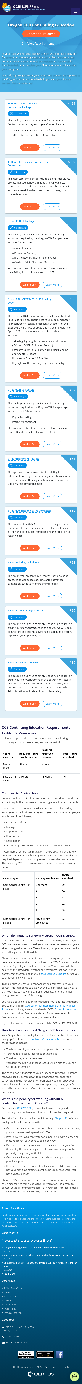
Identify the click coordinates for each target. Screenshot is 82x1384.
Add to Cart (29, 147)
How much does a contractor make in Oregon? (28, 1240)
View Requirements (41, 43)
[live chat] (74, 1376)
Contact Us (9, 1292)
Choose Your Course (41, 34)
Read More (9, 1273)
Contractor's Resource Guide (47, 1039)
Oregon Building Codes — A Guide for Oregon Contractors (34, 1247)
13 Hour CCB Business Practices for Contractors (28, 163)
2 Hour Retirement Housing (23, 458)
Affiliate (7, 1300)
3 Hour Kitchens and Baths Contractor (29, 510)
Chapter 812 (62, 1118)
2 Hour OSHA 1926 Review (23, 662)
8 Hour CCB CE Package (21, 221)
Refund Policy (10, 1304)
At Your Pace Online (13, 1288)
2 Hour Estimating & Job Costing (26, 610)
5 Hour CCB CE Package (21, 389)
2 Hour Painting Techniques (23, 562)
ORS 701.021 (24, 1108)
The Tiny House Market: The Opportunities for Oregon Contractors (38, 1255)
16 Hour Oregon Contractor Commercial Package (23, 105)
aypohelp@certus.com (16, 1342)
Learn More (52, 147)
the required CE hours (53, 974)
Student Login (10, 1296)
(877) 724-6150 (13, 1336)
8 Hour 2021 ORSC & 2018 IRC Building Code (29, 301)
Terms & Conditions (13, 1312)
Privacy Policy (10, 1308)
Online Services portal (67, 1009)
